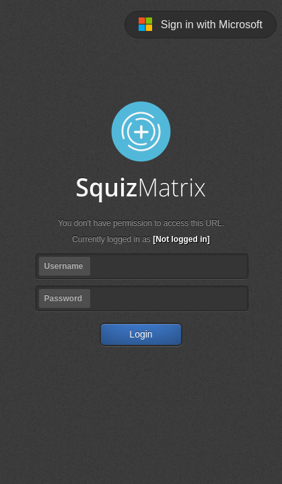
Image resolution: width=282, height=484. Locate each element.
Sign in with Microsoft (200, 24)
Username (63, 266)
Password (63, 298)
